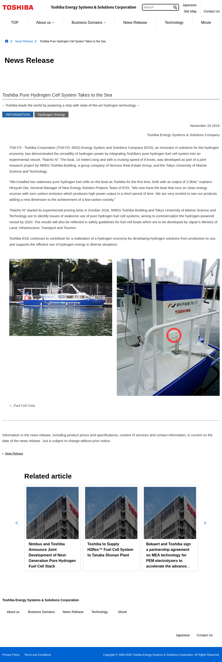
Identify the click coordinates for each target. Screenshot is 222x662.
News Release (135, 22)
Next (205, 528)
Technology (174, 22)
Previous (17, 528)
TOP (15, 22)
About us (45, 22)
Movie (206, 22)
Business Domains (89, 22)
